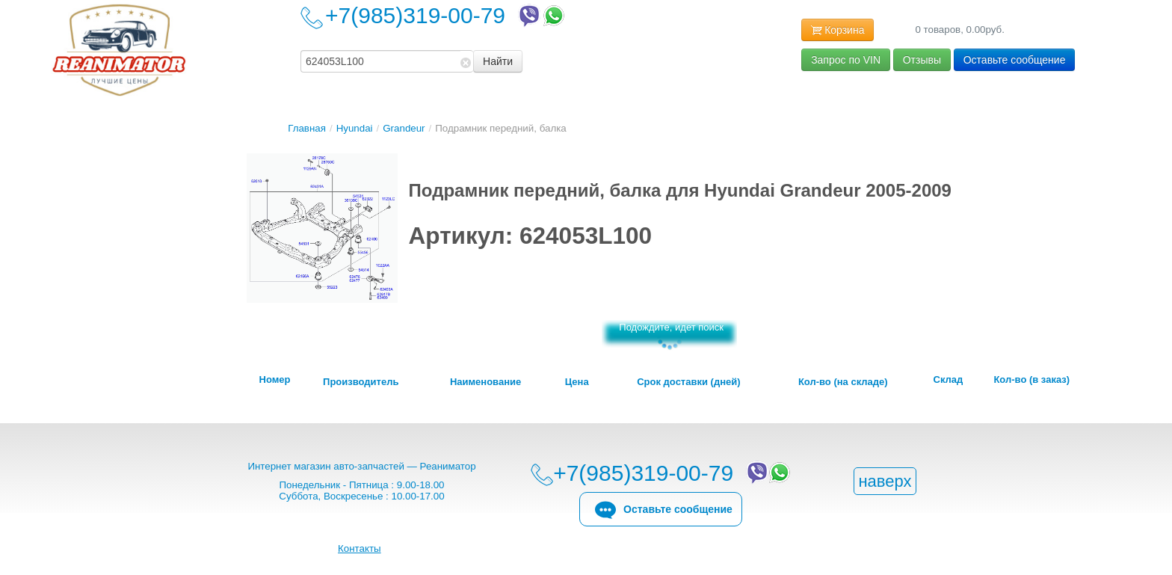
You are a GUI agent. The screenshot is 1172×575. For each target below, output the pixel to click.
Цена (577, 382)
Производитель (360, 382)
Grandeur (404, 128)
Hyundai (354, 128)
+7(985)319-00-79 (446, 15)
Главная (307, 128)
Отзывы (922, 60)
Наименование (485, 382)
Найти (498, 61)
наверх (884, 481)
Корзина (837, 30)
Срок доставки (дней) (688, 382)
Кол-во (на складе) (843, 382)
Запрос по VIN (845, 60)
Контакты (359, 548)
